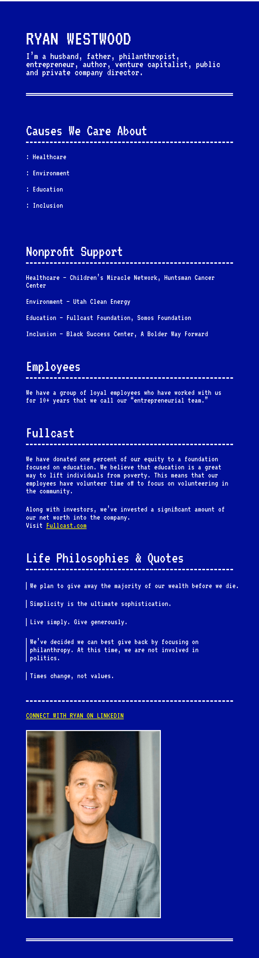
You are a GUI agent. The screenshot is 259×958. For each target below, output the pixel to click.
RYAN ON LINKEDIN (75, 716)
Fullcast (50, 432)
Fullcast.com (66, 525)
